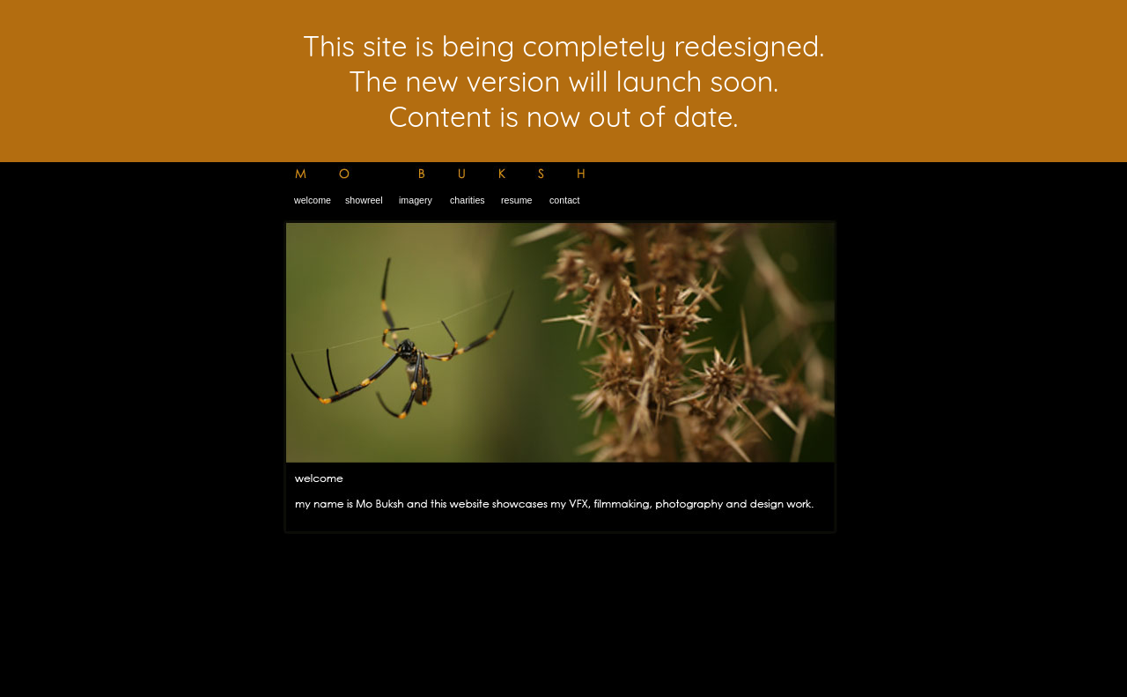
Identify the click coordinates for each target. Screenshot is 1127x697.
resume (515, 200)
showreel (364, 200)
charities (466, 200)
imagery (414, 200)
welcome (312, 200)
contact (564, 200)
